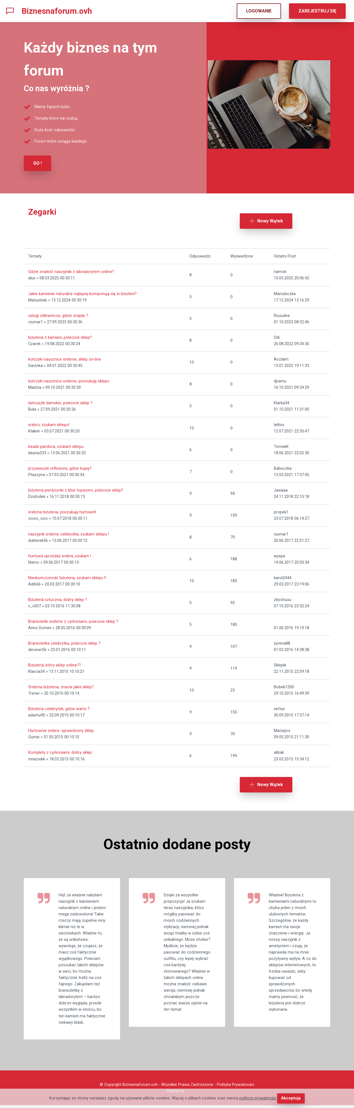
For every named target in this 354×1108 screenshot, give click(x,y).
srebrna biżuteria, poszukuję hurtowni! (62, 510)
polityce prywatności (258, 1098)
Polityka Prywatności (235, 1087)
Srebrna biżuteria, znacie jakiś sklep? (60, 685)
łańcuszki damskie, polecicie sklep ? (60, 401)
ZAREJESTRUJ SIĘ (317, 11)
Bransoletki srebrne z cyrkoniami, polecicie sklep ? (73, 619)
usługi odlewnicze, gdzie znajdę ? (58, 313)
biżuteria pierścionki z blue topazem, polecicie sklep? (75, 488)
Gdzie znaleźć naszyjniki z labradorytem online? (71, 270)
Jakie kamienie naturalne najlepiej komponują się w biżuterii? (82, 292)
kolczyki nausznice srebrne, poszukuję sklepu (68, 379)
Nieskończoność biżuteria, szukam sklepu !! (67, 576)
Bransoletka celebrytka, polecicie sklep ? (64, 641)
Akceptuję (290, 1098)
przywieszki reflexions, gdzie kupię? (60, 466)
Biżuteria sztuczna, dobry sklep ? (57, 597)
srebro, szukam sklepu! (48, 423)
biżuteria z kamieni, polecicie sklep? (60, 335)
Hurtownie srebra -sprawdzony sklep (61, 729)
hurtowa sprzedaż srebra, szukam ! (59, 554)
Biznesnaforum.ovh (57, 11)
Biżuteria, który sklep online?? (54, 663)
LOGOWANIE (259, 11)
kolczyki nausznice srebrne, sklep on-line (64, 357)
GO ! (37, 163)
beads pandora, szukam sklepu (56, 445)
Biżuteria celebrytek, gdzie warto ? (59, 707)
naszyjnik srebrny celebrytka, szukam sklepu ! (68, 532)
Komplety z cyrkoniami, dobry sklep (60, 751)
